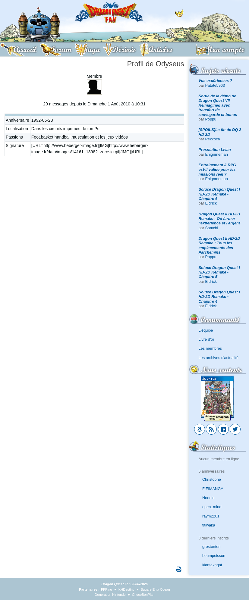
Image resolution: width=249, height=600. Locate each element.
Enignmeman (216, 154)
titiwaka (208, 525)
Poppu (210, 119)
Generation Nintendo (110, 594)
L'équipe (206, 330)
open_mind (211, 507)
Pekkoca (212, 139)
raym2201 (210, 516)
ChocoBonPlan (143, 594)
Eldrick (211, 203)
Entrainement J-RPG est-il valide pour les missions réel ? (217, 170)
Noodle (208, 497)
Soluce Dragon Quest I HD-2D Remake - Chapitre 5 (219, 272)
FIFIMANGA (212, 488)
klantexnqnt (212, 565)
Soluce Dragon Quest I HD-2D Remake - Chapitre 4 (219, 297)
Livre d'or (206, 339)
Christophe (211, 479)
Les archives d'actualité (219, 357)
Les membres (210, 348)
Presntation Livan (215, 149)
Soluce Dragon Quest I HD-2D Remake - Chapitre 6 (219, 194)
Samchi (211, 228)
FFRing (106, 589)
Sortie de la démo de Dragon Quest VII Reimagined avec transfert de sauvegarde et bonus (218, 105)
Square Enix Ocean (155, 589)
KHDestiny (126, 589)
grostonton (211, 546)
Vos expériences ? (215, 80)
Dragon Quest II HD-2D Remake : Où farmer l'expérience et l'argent (219, 219)
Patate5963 (215, 85)
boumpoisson (213, 555)
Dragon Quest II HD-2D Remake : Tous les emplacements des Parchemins (219, 245)
